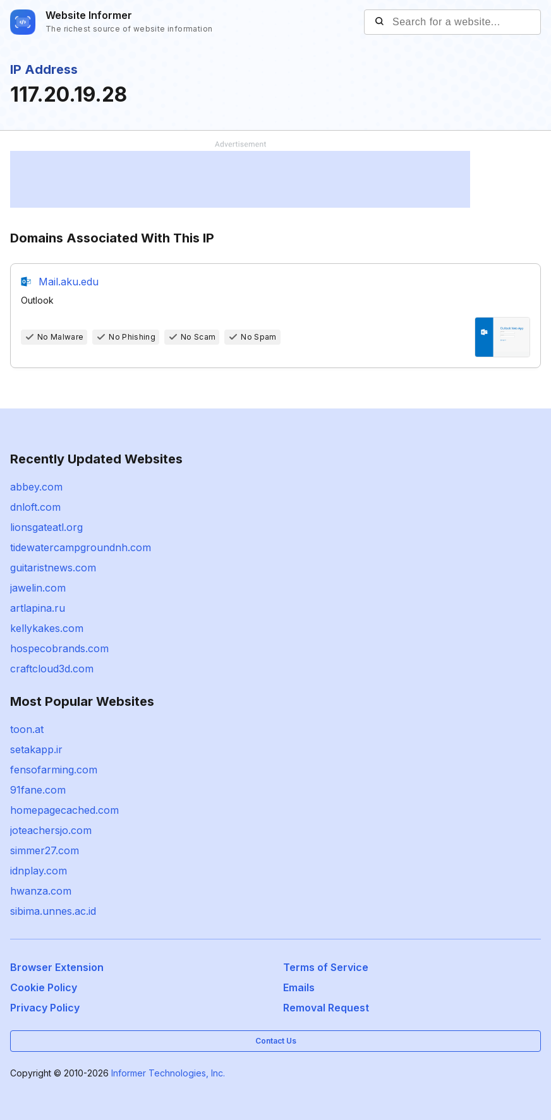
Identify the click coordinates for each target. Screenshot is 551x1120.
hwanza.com (40, 891)
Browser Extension (57, 967)
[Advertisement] (240, 179)
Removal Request (326, 1007)
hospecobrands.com (59, 648)
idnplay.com (38, 870)
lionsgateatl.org (46, 527)
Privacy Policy (45, 1007)
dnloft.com (35, 507)
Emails (299, 987)
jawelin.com (38, 587)
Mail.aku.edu (69, 281)
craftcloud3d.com (52, 668)
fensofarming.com (53, 769)
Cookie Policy (43, 987)
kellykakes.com (46, 628)
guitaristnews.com (53, 567)
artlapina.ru (37, 608)
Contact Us (275, 1041)
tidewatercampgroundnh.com (80, 547)
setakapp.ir (36, 749)
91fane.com (38, 789)
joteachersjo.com (51, 830)
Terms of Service (325, 967)
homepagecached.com (64, 810)
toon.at (27, 729)
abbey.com (36, 486)
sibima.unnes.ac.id (53, 911)
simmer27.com (44, 850)
